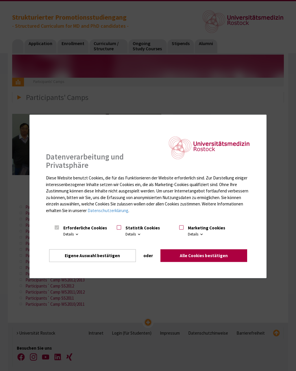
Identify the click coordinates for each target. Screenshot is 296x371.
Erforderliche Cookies (85, 228)
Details (71, 234)
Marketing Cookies (206, 228)
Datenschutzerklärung (108, 210)
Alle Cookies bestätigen (204, 255)
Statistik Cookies (142, 228)
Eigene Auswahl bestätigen (92, 255)
